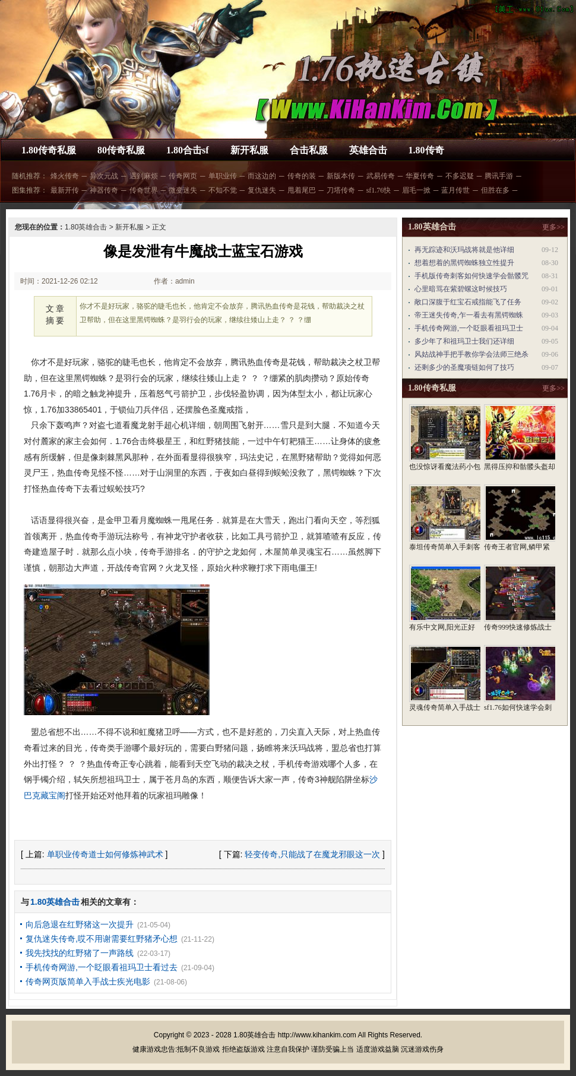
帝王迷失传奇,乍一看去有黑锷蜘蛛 (468, 315)
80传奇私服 (121, 150)
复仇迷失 (262, 190)
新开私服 (249, 150)
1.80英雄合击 (86, 227)
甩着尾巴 (301, 190)
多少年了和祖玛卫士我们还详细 (464, 341)
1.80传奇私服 (48, 150)
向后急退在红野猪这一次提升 (80, 924)
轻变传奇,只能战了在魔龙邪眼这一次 (312, 854)
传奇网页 (183, 176)
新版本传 (341, 176)
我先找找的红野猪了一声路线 (80, 953)
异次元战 (104, 176)
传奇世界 (143, 190)
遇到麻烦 (143, 176)
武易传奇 (380, 176)
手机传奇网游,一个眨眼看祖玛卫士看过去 (102, 967)
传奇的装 (301, 176)
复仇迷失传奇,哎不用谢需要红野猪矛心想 (102, 938)
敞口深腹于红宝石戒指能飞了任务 (467, 302)
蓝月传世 (455, 190)
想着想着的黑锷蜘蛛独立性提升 (464, 263)
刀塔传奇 (341, 190)
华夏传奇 (420, 176)
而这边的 (262, 176)
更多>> (553, 227)
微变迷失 (183, 190)
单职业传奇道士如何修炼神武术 (105, 854)
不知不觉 (222, 190)
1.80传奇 (426, 150)
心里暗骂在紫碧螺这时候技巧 (460, 289)
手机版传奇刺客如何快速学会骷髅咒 (471, 276)
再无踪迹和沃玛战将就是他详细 (464, 250)
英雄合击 (368, 150)
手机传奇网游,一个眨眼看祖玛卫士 (468, 328)
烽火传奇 (64, 176)
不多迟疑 (459, 176)
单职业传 (222, 176)
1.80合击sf (187, 150)
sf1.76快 (378, 190)
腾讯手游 (499, 176)
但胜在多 (495, 190)
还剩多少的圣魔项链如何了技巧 (464, 367)
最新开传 (64, 190)
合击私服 (309, 150)
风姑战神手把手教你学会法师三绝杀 (471, 354)
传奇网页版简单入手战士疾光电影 (88, 981)
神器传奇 (104, 190)
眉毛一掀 (416, 190)
